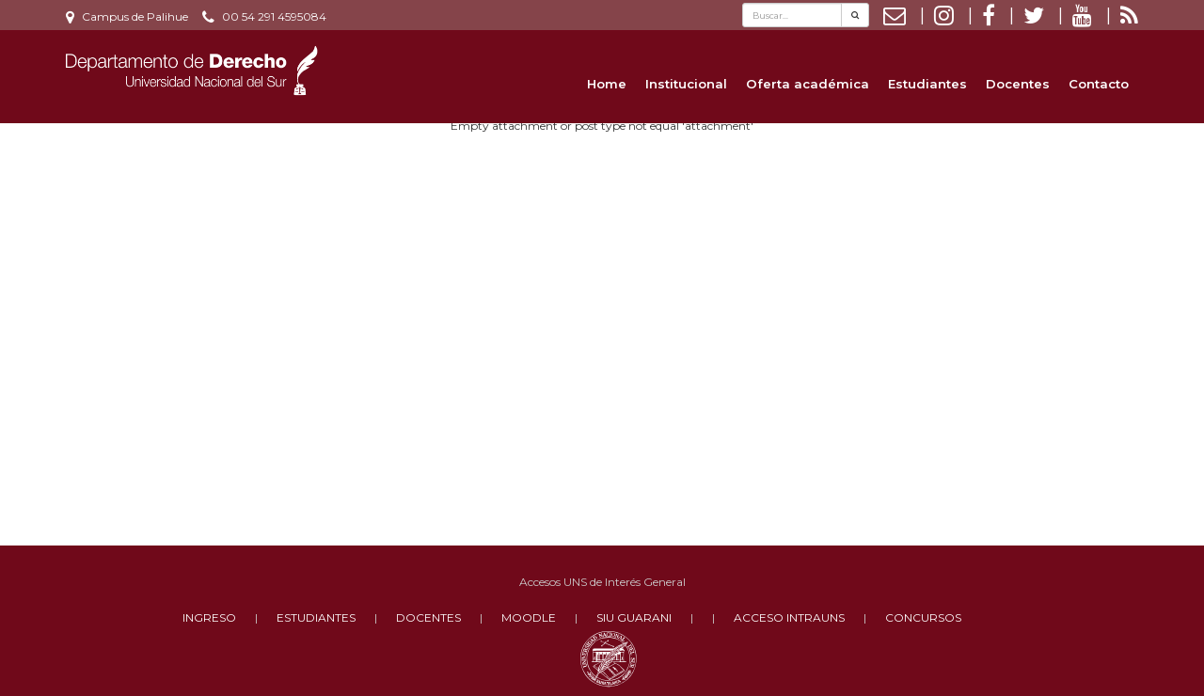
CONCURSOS (923, 617)
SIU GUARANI (634, 617)
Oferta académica (807, 83)
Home (606, 83)
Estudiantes (927, 83)
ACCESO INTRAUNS (789, 617)
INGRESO (209, 617)
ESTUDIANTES (316, 617)
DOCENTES (428, 617)
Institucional (686, 83)
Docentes (1018, 83)
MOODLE (528, 617)
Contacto (1099, 83)
